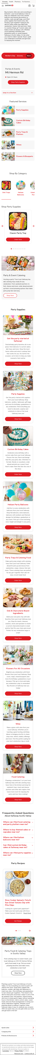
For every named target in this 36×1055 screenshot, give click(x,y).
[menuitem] (10, 56)
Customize (5, 1051)
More (29, 56)
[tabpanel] (18, 226)
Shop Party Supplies (18, 82)
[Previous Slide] (2, 226)
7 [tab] (22, 248)
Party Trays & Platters (25, 133)
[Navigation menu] (3, 6)
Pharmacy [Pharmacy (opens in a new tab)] (18, 2)
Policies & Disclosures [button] (18, 1036)
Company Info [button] (18, 1032)
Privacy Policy (19, 1051)
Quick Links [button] (18, 1028)
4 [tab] (17, 248)
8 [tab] (24, 248)
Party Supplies (23, 110)
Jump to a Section (18, 93)
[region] (18, 1049)
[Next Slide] (33, 226)
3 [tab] (15, 248)
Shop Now (12, 295)
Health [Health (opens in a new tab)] (11, 2)
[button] (29, 5)
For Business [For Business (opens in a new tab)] (26, 2)
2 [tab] (13, 248)
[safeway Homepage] (9, 6)
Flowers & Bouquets (25, 156)
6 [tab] (20, 248)
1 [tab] (11, 248)
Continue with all (29, 1053)
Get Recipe (22, 921)
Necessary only (18, 1053)
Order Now (22, 239)
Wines (19, 144)
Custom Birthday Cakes (25, 121)
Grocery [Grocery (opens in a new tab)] (4, 2)
